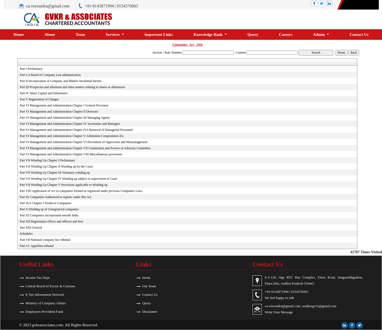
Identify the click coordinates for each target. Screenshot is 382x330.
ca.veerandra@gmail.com (48, 6)
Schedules (26, 233)
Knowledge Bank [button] (209, 34)
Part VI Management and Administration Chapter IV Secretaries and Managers (70, 124)
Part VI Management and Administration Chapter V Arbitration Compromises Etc (72, 136)
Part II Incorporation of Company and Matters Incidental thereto (61, 81)
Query (253, 34)
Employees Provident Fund (44, 312)
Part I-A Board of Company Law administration (50, 75)
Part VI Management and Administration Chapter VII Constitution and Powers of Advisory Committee (85, 148)
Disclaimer (149, 312)
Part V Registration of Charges (39, 99)
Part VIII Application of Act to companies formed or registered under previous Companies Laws (81, 191)
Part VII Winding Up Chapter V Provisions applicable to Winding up (63, 185)
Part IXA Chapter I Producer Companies (45, 203)
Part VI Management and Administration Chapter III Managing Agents (65, 117)
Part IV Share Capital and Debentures (44, 93)
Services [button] (113, 34)
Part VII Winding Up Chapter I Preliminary (47, 160)
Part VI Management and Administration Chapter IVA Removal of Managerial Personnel (76, 130)
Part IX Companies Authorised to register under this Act (55, 197)
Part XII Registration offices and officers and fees (51, 221)
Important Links (159, 34)
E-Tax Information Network (44, 295)
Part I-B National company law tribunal (45, 240)
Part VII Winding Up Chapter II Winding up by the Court (56, 166)
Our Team (149, 286)
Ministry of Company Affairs (45, 303)
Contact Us (359, 34)
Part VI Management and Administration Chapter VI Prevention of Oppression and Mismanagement (83, 142)
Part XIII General (31, 227)
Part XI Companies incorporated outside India (49, 215)
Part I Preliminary (31, 69)
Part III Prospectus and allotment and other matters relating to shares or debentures (72, 87)
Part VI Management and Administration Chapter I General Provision (64, 105)
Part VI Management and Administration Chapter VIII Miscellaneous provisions (71, 154)
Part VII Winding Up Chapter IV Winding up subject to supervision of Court (68, 179)
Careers (286, 34)
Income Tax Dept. (37, 278)
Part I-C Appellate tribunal (37, 246)
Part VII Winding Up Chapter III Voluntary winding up (55, 172)
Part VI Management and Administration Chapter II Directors (59, 111)
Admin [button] (319, 34)
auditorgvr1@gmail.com (319, 306)
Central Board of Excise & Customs (50, 286)
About (49, 34)
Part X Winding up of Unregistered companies (49, 209)
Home (19, 34)
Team (80, 34)
